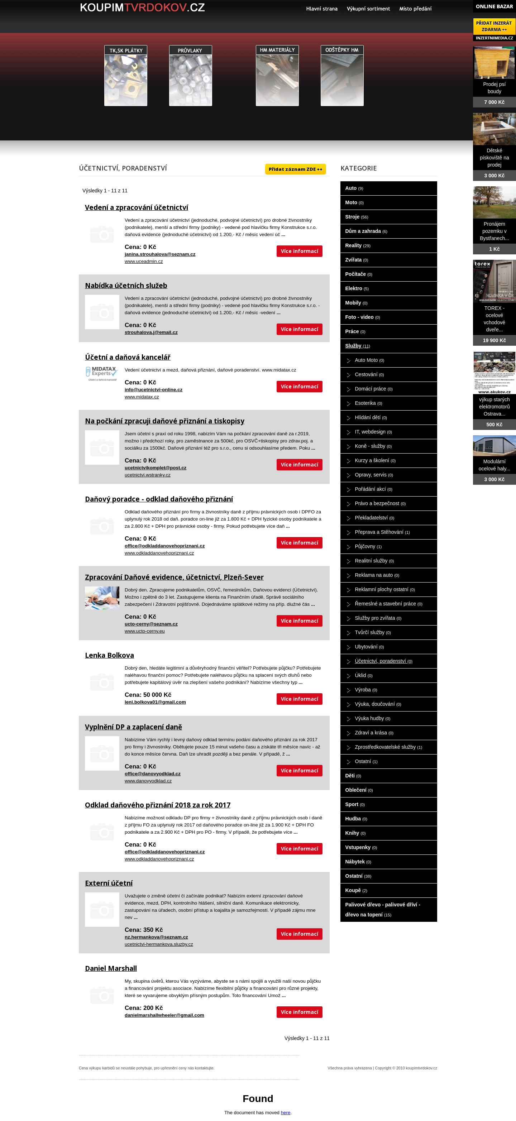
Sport (355, 804)
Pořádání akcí (374, 489)
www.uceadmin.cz (144, 261)
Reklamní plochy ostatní (385, 589)
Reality (358, 245)
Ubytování (369, 647)
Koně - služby (373, 446)
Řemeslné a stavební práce (389, 604)
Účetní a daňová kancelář (128, 357)
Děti (353, 776)
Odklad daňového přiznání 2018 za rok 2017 (157, 805)
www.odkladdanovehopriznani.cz (159, 553)
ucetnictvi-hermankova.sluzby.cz (159, 944)
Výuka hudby (373, 718)
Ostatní (366, 761)
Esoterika (369, 403)
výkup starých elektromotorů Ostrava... (494, 407)
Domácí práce (374, 389)
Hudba (356, 818)
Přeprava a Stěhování (382, 532)
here (286, 1112)
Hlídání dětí (371, 417)
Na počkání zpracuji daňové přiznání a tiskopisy (164, 421)
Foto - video (362, 317)
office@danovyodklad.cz (153, 773)
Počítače (359, 274)
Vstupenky (361, 847)
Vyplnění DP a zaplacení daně (133, 727)
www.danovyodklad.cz (148, 781)
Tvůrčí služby (373, 632)
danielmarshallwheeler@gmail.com (164, 1015)
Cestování (369, 374)
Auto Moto (369, 360)
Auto (354, 188)
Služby (358, 346)
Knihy (355, 833)
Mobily (356, 303)
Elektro (357, 288)
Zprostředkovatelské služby (388, 747)
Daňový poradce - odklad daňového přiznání (159, 499)
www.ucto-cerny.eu (145, 631)
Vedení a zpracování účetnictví (136, 207)
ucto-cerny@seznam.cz (151, 624)
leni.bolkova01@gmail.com (155, 702)
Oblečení (359, 790)
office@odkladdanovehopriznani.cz (165, 545)
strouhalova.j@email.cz (151, 332)
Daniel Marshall (111, 968)
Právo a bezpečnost (380, 503)
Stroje (356, 217)
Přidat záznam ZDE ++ (295, 169)
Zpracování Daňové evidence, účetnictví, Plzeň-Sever (174, 577)
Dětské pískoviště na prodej (494, 158)
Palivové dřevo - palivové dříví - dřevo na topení (382, 910)
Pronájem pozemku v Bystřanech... (494, 231)
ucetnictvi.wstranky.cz (148, 475)
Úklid (364, 675)
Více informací (299, 251)
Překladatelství (375, 518)
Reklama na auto (377, 575)
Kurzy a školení (375, 460)
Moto (354, 202)
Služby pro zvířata (378, 618)
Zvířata (356, 260)
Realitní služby (374, 561)
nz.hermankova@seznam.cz (156, 937)
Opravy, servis (374, 475)
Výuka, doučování (378, 704)
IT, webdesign (373, 432)
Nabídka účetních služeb (126, 285)
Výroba (366, 690)
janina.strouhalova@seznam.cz (160, 254)
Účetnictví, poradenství (384, 661)
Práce (355, 331)
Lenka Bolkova (109, 655)
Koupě (356, 890)
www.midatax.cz (142, 396)
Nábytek (358, 861)
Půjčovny (368, 546)
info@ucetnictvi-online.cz (153, 389)
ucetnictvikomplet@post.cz (155, 467)
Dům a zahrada (366, 231)
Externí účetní (109, 883)
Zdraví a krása (374, 733)
